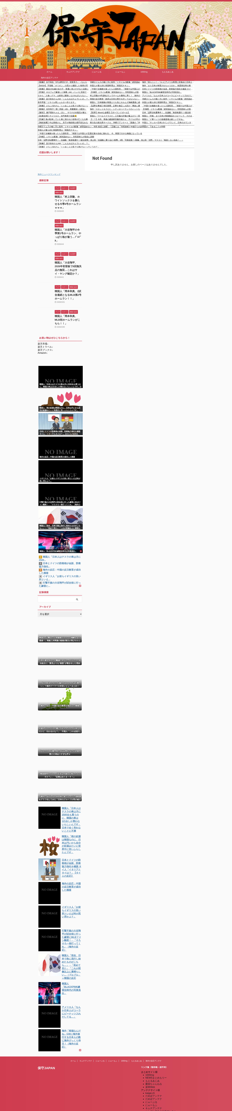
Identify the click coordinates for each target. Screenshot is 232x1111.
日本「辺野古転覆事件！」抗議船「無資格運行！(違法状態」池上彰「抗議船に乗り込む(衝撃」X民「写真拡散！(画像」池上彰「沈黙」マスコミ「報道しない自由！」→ (168, 112)
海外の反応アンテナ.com (158, 1100)
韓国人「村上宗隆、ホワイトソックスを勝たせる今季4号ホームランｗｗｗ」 (68, 200)
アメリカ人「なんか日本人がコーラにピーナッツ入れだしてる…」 (168, 95)
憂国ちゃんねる (153, 1054)
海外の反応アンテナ (49, 78)
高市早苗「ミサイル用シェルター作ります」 (57, 102)
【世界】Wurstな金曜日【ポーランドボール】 (110, 112)
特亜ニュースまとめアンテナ (160, 1103)
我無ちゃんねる (153, 1088)
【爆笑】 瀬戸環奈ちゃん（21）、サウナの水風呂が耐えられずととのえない (64, 112)
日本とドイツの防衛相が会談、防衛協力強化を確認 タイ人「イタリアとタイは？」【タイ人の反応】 (168, 89)
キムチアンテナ (73, 72)
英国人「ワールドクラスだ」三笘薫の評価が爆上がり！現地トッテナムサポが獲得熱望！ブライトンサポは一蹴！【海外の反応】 (116, 116)
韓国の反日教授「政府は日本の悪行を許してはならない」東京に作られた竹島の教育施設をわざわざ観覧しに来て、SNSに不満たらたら (116, 99)
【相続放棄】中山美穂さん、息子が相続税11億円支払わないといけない (64, 122)
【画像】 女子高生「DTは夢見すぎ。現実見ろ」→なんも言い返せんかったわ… (64, 82)
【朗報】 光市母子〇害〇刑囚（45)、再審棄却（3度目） (62, 109)
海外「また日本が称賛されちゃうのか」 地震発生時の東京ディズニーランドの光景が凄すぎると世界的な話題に (168, 85)
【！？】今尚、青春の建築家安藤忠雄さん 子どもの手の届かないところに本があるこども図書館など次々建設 (116, 119)
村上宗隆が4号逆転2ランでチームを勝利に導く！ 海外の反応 (116, 95)
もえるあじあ (167, 72)
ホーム (49, 72)
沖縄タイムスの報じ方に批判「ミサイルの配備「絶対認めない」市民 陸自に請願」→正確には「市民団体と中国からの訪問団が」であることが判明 (116, 82)
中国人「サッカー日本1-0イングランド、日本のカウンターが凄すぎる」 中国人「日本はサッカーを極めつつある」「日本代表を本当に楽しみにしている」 (168, 122)
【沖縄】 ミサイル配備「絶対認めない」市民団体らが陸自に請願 (116, 92)
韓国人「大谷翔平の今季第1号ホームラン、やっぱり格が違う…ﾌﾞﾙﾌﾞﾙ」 (68, 228)
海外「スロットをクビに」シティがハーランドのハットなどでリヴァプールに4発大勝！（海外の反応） (116, 109)
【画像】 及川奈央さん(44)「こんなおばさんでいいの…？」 (64, 99)
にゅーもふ (120, 72)
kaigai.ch (150, 1063)
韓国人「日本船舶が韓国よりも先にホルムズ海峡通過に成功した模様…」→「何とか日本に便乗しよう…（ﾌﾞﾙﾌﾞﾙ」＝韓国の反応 (116, 102)
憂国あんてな (152, 1084)
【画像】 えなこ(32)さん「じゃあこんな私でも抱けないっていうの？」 (64, 106)
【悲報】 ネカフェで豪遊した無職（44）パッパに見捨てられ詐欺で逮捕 (64, 92)
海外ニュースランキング (49, 174)
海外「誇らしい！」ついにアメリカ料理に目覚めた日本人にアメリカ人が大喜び (168, 82)
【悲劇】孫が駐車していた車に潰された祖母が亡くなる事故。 (64, 119)
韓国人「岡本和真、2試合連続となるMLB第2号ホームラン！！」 (68, 283)
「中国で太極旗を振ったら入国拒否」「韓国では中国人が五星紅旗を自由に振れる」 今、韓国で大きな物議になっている (116, 89)
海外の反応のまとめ (156, 1091)
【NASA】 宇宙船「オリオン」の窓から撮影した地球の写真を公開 (64, 85)
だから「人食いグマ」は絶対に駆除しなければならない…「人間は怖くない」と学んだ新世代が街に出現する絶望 (64, 95)
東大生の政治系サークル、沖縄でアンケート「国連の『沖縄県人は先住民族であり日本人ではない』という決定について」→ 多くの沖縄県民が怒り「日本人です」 (116, 122)
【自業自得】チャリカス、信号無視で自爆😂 (57, 116)
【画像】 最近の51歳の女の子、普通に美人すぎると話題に (63, 89)
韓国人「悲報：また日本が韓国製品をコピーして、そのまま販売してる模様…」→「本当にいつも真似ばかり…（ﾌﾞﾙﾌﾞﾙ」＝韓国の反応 (168, 116)
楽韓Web (150, 1057)
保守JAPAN (46, 1038)
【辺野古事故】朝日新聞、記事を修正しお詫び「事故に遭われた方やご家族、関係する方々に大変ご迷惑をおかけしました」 (116, 106)
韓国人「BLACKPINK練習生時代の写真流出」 (162, 92)
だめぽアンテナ (153, 1066)
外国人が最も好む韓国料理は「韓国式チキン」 (110, 85)
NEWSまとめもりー (156, 1048)
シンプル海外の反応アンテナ (160, 1081)
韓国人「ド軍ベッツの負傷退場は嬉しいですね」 (163, 119)
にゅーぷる (97, 72)
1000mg (144, 72)
